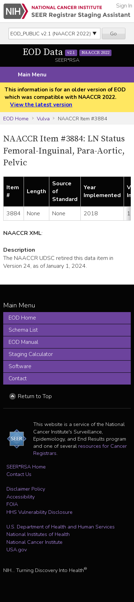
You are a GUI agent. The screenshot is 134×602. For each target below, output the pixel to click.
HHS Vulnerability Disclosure (39, 512)
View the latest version (41, 104)
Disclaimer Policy (25, 488)
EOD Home (16, 118)
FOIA (12, 504)
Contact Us (18, 474)
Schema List (23, 329)
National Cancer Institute (34, 542)
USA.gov (16, 549)
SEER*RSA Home (26, 466)
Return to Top (35, 396)
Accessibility (20, 496)
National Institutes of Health (38, 534)
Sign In (124, 6)
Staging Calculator (31, 354)
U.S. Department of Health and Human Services (60, 526)
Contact (18, 378)
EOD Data (67, 52)
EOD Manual (23, 342)
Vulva (43, 118)
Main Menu (32, 75)
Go (113, 33)
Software (20, 366)
